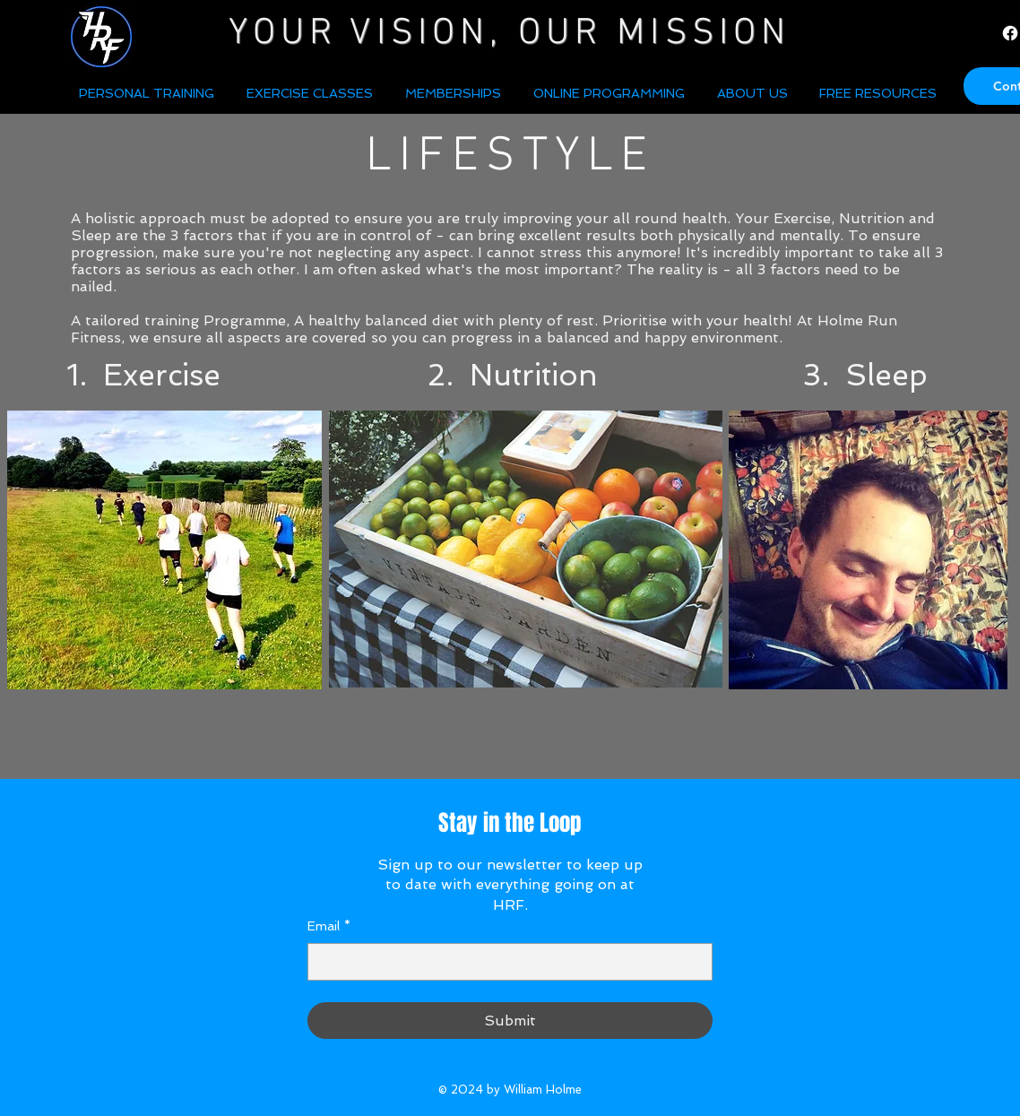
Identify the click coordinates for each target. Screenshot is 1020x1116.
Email (328, 927)
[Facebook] (1010, 33)
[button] (755, 93)
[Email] (504, 962)
